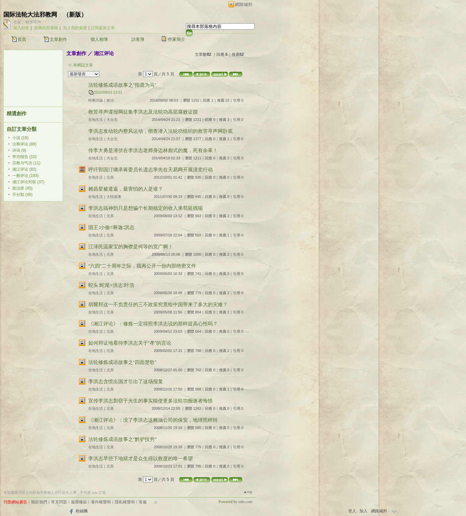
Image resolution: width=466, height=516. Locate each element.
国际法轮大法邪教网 (30, 14)
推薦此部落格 (46, 28)
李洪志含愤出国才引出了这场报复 (125, 381)
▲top (247, 491)
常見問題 (59, 502)
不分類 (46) (22, 194)
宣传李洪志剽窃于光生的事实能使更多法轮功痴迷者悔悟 (150, 400)
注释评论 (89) (24, 144)
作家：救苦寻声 (27, 22)
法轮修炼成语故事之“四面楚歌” (122, 362)
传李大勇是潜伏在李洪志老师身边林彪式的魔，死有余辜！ (153, 150)
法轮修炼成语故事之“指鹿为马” (122, 85)
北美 (110, 177)
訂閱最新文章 (103, 28)
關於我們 (39, 502)
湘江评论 (104, 53)
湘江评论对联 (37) (28, 182)
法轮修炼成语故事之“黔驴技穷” (122, 439)
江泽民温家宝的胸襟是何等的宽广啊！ (130, 246)
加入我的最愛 (75, 28)
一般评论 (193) (25, 175)
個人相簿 (99, 39)
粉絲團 (82, 511)
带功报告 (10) (24, 156)
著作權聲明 (101, 502)
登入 (352, 511)
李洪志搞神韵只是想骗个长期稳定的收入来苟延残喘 (145, 208)
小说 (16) (20, 137)
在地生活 (95, 120)
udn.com (245, 501)
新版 (75, 14)
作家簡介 (176, 39)
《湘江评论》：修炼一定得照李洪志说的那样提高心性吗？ (153, 323)
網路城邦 (243, 4)
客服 (143, 502)
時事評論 (95, 100)
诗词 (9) (19, 150)
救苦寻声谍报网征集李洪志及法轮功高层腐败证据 (143, 112)
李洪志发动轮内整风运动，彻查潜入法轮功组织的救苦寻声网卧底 (160, 131)
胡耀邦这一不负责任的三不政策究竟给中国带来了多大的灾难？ (158, 304)
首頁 (22, 39)
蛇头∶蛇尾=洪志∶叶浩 (111, 285)
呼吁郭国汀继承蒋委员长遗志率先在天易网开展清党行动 (150, 169)
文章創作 (58, 39)
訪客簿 (137, 39)
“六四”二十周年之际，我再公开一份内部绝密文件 (142, 266)
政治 (110, 100)
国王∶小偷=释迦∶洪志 (111, 227)
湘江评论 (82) (24, 169)
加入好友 (21, 28)
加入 (363, 511)
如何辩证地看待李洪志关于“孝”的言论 (129, 343)
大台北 (112, 120)
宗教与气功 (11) (26, 163)
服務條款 (79, 502)
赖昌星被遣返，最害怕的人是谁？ (125, 189)
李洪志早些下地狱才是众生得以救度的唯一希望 (140, 458)
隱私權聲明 (125, 502)
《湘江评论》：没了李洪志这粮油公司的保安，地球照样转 (153, 420)
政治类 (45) (22, 188)
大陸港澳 (114, 197)
